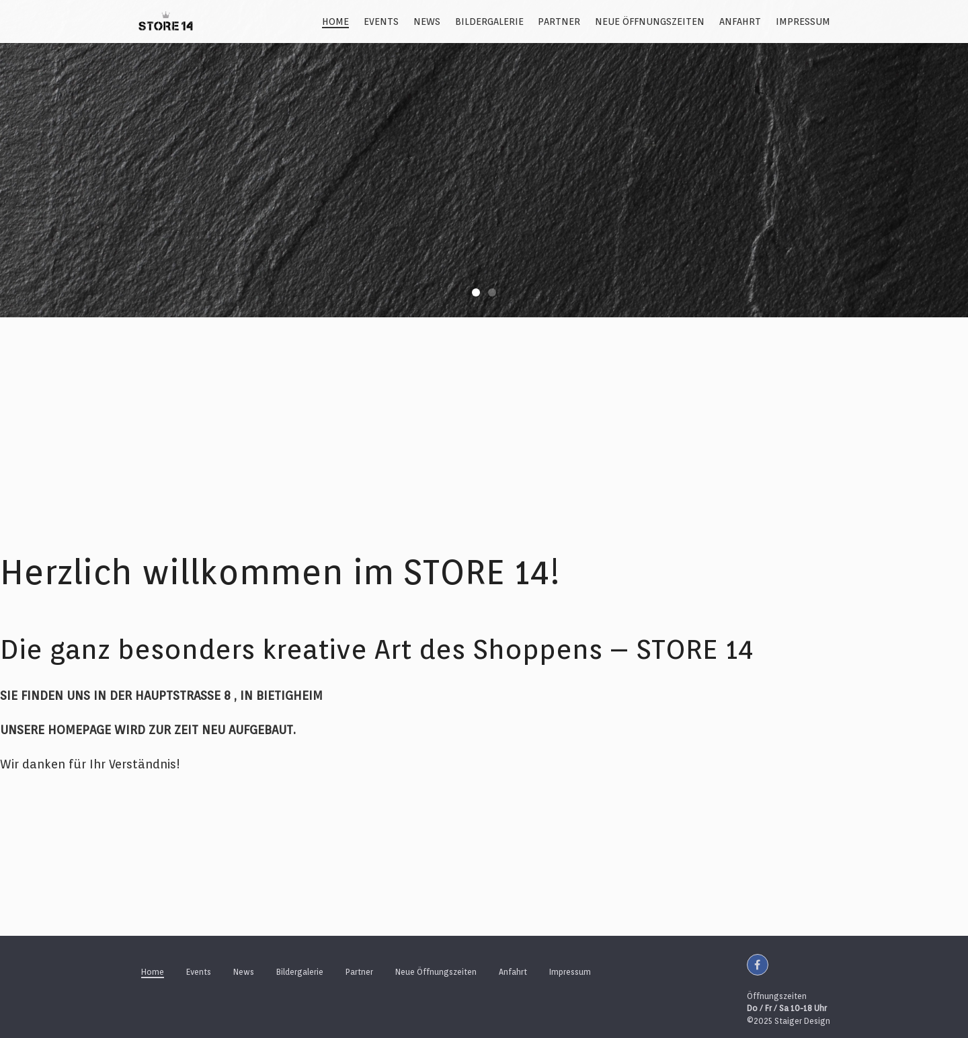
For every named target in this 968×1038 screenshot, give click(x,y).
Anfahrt (740, 21)
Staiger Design (802, 1021)
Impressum (803, 21)
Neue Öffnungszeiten (649, 21)
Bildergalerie (489, 21)
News (426, 21)
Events (381, 21)
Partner (559, 21)
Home (335, 21)
